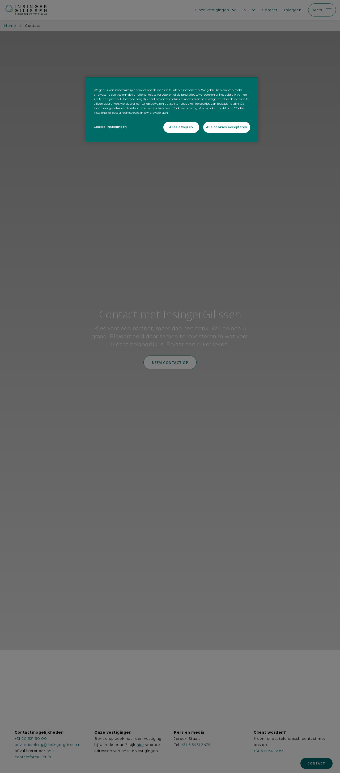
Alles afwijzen (181, 127)
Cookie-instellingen (110, 127)
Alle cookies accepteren (226, 127)
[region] (172, 109)
